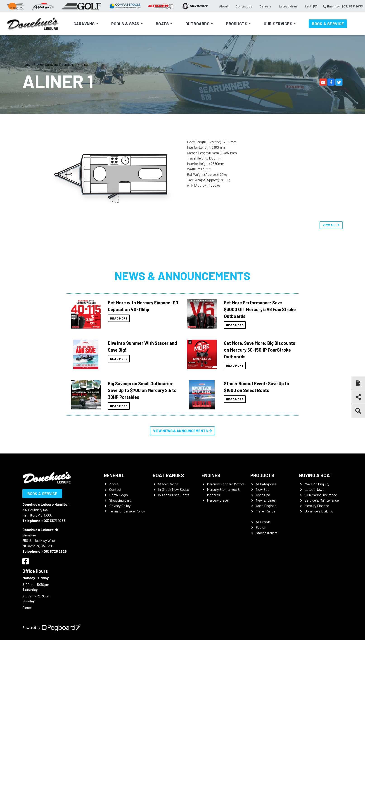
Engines (210, 475)
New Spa (262, 489)
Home (26, 64)
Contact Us (244, 6)
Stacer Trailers (266, 533)
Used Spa (263, 495)
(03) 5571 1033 (54, 520)
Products (236, 23)
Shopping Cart (120, 500)
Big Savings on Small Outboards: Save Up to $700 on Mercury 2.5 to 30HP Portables (142, 390)
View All (331, 225)
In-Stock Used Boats (174, 495)
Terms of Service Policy (127, 511)
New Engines (266, 500)
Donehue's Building (319, 511)
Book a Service (328, 23)
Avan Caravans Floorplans (55, 64)
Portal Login (118, 495)
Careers (266, 6)
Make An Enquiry (317, 484)
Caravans (84, 23)
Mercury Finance (317, 505)
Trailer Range (265, 511)
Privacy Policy (119, 505)
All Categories (266, 484)
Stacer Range (168, 484)
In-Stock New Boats (173, 489)
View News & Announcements (182, 431)
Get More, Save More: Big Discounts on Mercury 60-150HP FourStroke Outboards (259, 349)
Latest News (288, 6)
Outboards (197, 23)
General (114, 475)
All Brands (263, 522)
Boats (162, 23)
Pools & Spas (125, 23)
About (223, 6)
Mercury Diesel (218, 500)
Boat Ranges (168, 475)
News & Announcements (182, 275)
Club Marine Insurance (321, 495)
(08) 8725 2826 (55, 551)
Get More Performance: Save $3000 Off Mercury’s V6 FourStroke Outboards (260, 309)
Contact (115, 489)
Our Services (278, 23)
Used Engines (266, 505)
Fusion (261, 527)
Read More (119, 318)
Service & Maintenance (322, 500)
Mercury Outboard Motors (226, 484)
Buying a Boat (316, 475)
